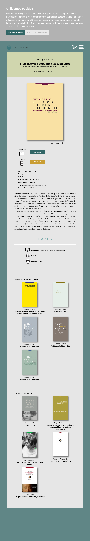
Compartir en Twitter (41, 239)
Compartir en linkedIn (48, 239)
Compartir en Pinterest (51, 239)
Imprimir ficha (37, 261)
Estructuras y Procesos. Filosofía (45, 71)
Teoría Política (29, 188)
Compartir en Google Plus (45, 239)
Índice (34, 256)
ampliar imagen (55, 143)
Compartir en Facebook (38, 239)
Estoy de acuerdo (15, 32)
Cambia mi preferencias (37, 32)
